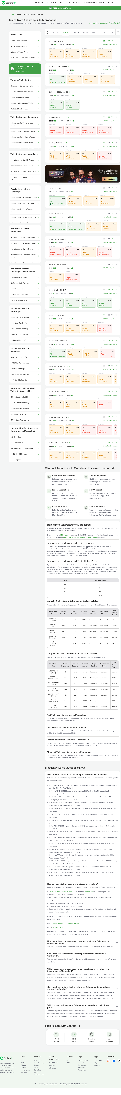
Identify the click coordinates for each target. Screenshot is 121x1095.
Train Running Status (94, 3)
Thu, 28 (76, 32)
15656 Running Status (110, 242)
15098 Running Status (110, 146)
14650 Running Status (110, 369)
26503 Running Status (110, 95)
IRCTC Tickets (41, 3)
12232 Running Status (110, 420)
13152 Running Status (110, 121)
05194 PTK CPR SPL (57, 188)
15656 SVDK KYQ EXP (58, 239)
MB (73, 44)
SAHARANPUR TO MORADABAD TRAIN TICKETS (80, 537)
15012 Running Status (110, 344)
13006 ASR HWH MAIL (58, 41)
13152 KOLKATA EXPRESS (59, 117)
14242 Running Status (110, 293)
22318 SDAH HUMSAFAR (59, 264)
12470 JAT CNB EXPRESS (59, 66)
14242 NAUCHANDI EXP (58, 290)
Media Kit (52, 1065)
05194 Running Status (110, 191)
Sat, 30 (94, 32)
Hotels (23, 1068)
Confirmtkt (98, 1060)
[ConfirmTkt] (6, 1059)
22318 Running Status (110, 268)
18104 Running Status (110, 319)
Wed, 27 (66, 32)
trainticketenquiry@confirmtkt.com (65, 923)
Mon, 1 (114, 32)
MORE (111, 3)
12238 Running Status (110, 395)
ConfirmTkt (88, 892)
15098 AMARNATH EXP (58, 143)
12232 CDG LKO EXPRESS (59, 417)
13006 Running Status (110, 44)
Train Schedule (72, 3)
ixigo (68, 1060)
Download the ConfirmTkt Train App (62, 892)
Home (11, 15)
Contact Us (53, 1063)
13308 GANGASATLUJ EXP (60, 443)
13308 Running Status (110, 446)
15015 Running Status (110, 217)
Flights (23, 1065)
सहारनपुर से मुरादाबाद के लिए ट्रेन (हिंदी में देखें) (104, 23)
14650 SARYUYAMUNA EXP (60, 366)
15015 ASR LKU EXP (57, 214)
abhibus (69, 1063)
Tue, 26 (55, 32)
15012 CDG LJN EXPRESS (59, 341)
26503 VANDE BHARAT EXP (60, 92)
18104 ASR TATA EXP (57, 315)
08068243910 (57, 927)
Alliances (52, 1068)
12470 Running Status (110, 70)
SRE (54, 44)
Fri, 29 (85, 32)
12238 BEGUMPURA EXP (58, 392)
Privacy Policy (83, 1060)
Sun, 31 (104, 32)
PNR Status (56, 3)
